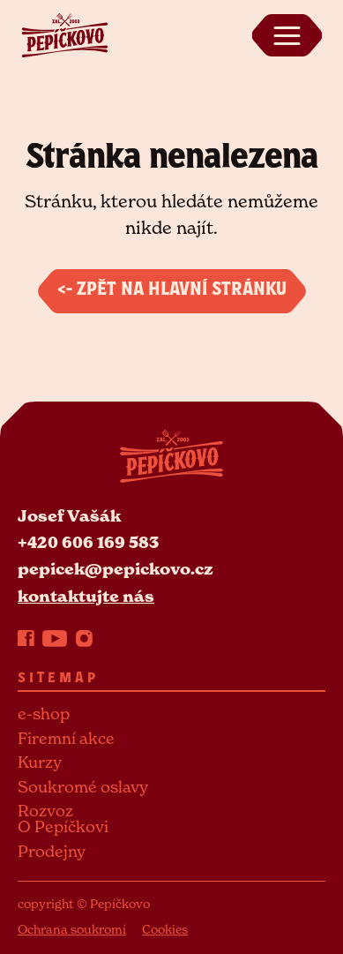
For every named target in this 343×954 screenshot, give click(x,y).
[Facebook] (26, 638)
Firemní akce (66, 738)
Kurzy (40, 762)
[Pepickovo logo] (64, 33)
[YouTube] (54, 638)
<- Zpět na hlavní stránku (172, 290)
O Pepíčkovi (63, 826)
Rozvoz (45, 810)
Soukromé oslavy (83, 786)
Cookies (165, 928)
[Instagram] (84, 638)
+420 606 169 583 (88, 542)
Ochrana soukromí (72, 928)
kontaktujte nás (86, 596)
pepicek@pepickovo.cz (115, 569)
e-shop (44, 713)
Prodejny (52, 851)
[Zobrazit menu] (286, 35)
